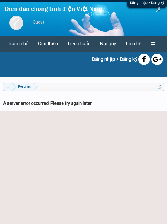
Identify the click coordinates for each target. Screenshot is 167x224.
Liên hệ (133, 44)
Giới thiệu (48, 44)
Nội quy (108, 44)
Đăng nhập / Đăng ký (147, 3)
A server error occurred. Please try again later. (47, 103)
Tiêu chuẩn (78, 44)
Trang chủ (18, 44)
